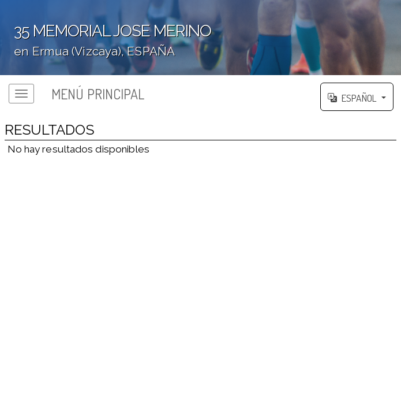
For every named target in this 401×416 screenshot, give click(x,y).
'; (200, 42)
